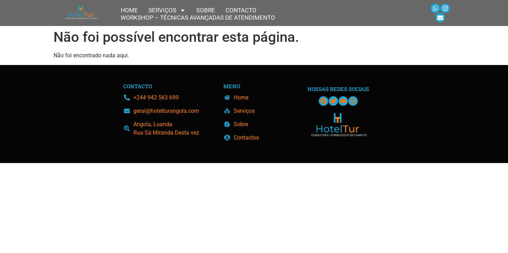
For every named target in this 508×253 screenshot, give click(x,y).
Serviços (167, 10)
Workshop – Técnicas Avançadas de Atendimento (198, 17)
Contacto (241, 10)
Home (129, 10)
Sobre (205, 10)
